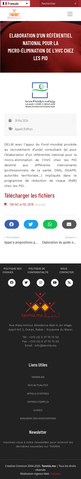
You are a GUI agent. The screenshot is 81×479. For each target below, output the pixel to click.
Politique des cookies (12, 271)
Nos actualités (38, 385)
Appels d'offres (24, 129)
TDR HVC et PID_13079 (21, 204)
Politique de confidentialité (38, 271)
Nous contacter (66, 271)
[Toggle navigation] (70, 14)
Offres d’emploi (38, 402)
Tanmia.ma (37, 377)
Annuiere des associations (38, 418)
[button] (11, 224)
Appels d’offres (38, 393)
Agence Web (47, 473)
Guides (37, 410)
